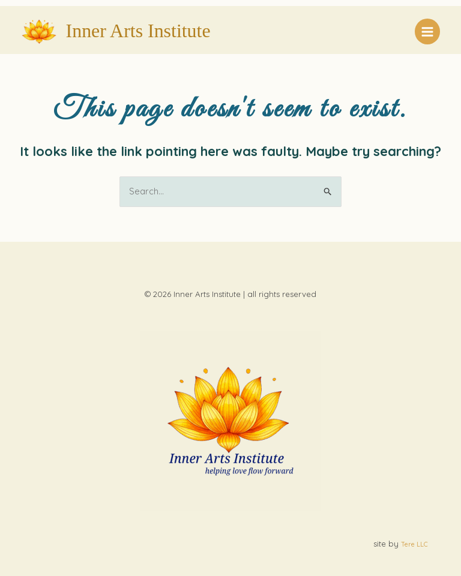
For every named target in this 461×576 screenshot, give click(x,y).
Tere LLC (414, 544)
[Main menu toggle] (427, 31)
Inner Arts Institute (138, 30)
